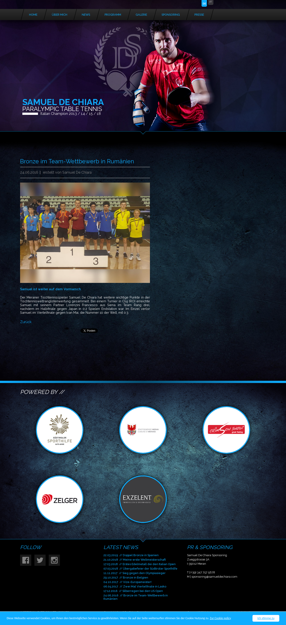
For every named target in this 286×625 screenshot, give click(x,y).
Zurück (26, 322)
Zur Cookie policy (220, 618)
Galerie (141, 14)
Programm (113, 14)
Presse (199, 14)
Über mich (59, 14)
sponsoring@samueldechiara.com (214, 576)
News (86, 14)
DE (204, 3)
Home (33, 14)
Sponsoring (171, 14)
